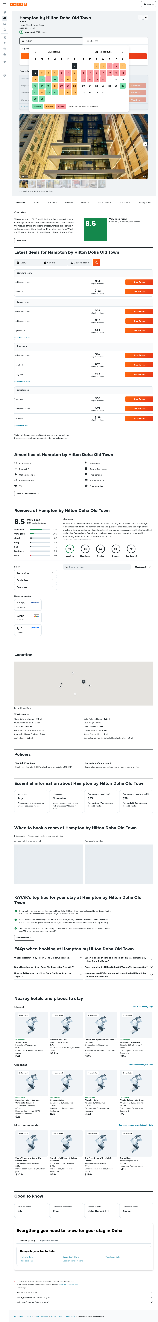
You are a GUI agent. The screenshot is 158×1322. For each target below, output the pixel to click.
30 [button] (35, 98)
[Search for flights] (4, 12)
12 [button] (55, 79)
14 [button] (68, 79)
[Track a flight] (4, 48)
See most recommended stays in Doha (136, 1125)
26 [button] (55, 92)
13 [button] (61, 79)
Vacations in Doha (113, 1257)
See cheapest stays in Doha (140, 1064)
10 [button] (42, 79)
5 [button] (55, 72)
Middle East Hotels (41, 1316)
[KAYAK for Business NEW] (4, 54)
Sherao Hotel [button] (125, 1158)
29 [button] (74, 92)
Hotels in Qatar (56, 1316)
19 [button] (55, 85)
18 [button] (48, 85)
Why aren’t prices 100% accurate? (85, 1302)
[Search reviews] (99, 567)
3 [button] (41, 72)
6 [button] (61, 72)
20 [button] (61, 85)
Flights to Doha (26, 1257)
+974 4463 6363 (27, 28)
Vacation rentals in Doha (73, 1261)
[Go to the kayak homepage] (18, 4)
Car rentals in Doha (71, 1257)
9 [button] (35, 79)
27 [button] (61, 92)
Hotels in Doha (26, 1261)
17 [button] (42, 85)
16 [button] (35, 85)
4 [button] (48, 72)
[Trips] (4, 62)
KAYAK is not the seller (85, 1292)
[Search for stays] (4, 18)
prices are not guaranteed (68, 1284)
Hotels (28, 1316)
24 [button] (42, 92)
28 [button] (68, 92)
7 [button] (68, 72)
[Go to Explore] (4, 43)
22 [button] (74, 85)
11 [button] (48, 79)
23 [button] (35, 92)
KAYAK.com (18, 1316)
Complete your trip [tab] (27, 1240)
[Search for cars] (4, 24)
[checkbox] (28, 605)
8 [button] (74, 72)
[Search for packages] (4, 29)
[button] (5, 4)
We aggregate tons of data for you (85, 1297)
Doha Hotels (70, 1316)
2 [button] (35, 72)
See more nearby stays (143, 1006)
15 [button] (75, 79)
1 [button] (74, 66)
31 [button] (42, 98)
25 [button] (48, 92)
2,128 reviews (42, 32)
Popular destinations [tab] (49, 1240)
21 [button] (68, 85)
